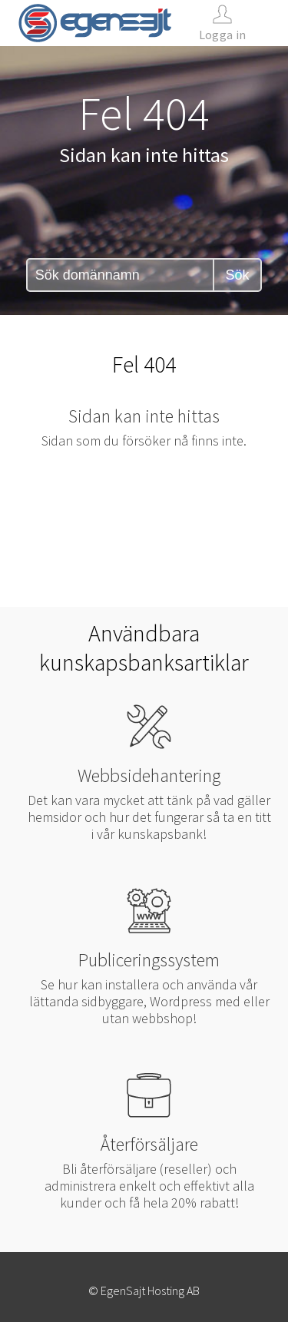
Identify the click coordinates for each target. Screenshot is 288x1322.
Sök (237, 275)
